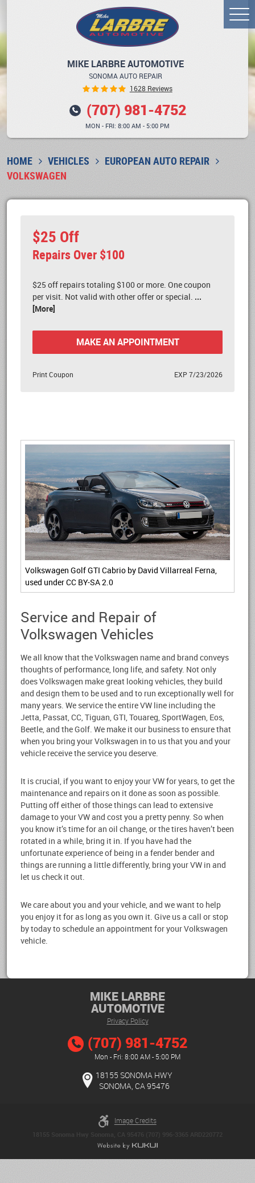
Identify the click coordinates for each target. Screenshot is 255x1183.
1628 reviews (151, 88)
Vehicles (68, 161)
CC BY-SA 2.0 (89, 582)
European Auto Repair (157, 161)
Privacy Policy (128, 1020)
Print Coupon (52, 375)
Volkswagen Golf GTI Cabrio (75, 570)
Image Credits (135, 1120)
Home (19, 161)
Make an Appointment (127, 342)
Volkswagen (37, 175)
